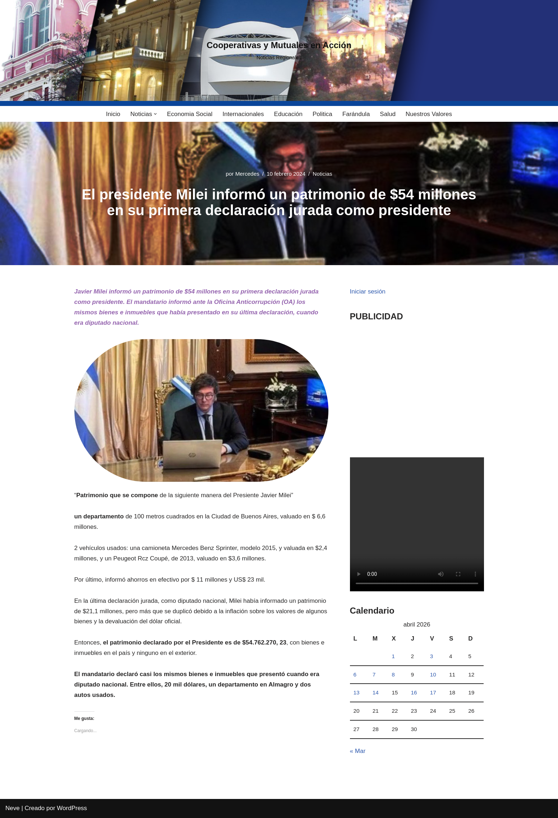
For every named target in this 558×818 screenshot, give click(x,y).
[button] (155, 114)
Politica (322, 114)
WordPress (72, 808)
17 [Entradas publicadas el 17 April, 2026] (433, 692)
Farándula (356, 114)
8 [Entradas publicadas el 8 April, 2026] (393, 674)
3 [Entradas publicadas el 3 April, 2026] (431, 656)
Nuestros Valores (429, 114)
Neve (12, 808)
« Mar (357, 751)
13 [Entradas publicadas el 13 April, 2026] (357, 692)
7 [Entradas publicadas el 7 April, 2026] (374, 674)
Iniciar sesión (368, 291)
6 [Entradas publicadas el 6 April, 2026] (355, 674)
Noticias (322, 174)
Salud (387, 114)
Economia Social (190, 114)
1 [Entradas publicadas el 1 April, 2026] (393, 656)
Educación (288, 114)
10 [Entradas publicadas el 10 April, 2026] (433, 674)
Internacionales (243, 114)
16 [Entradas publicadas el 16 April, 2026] (414, 692)
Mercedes (247, 174)
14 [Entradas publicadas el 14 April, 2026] (376, 692)
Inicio (113, 114)
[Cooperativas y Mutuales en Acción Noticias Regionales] (279, 50)
